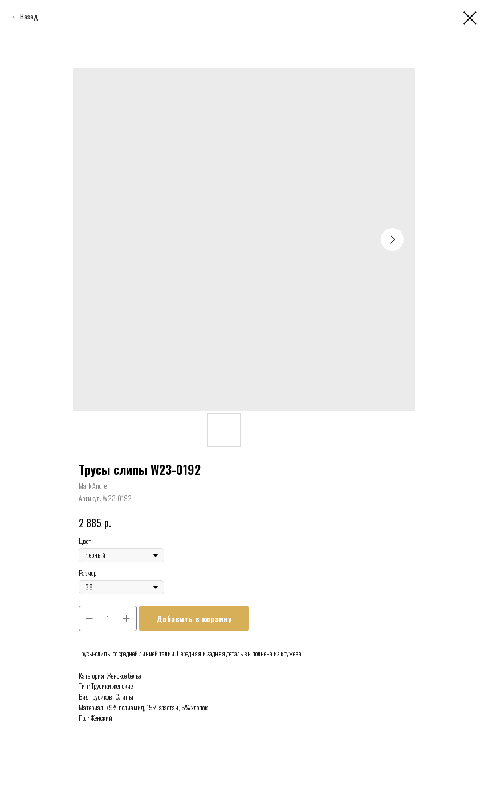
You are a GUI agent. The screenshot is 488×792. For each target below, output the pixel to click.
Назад (29, 16)
